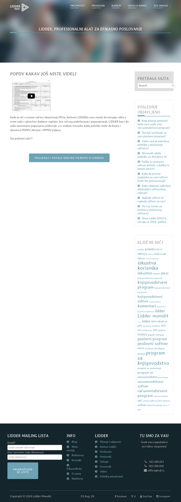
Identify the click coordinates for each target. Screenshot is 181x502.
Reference (77, 455)
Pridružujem (23, 471)
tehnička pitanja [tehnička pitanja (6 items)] (154, 405)
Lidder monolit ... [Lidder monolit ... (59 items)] (153, 318)
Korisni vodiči (107, 446)
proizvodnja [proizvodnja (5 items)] (163, 377)
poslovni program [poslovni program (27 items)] (152, 339)
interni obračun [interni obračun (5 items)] (152, 258)
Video (103, 471)
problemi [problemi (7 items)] (149, 348)
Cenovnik (105, 466)
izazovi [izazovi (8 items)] (156, 273)
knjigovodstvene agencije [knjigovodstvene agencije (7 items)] (150, 278)
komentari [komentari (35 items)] (147, 306)
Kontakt (76, 460)
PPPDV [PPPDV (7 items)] (141, 348)
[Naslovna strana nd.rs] (19, 7)
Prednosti (105, 451)
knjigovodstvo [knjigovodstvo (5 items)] (155, 302)
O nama (76, 473)
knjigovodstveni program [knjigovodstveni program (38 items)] (152, 284)
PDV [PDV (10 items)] (163, 325)
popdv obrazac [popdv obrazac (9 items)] (156, 334)
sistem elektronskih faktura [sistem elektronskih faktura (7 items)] (156, 400)
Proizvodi (105, 456)
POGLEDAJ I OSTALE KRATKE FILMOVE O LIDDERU (69, 157)
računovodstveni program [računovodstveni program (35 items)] (152, 393)
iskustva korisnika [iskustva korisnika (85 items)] (148, 265)
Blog (74, 441)
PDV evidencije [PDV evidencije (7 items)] (145, 330)
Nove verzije (72, 448)
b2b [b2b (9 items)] (158, 249)
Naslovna (77, 478)
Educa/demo (74, 468)
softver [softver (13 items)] (142, 405)
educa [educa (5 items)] (150, 254)
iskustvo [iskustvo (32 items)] (145, 273)
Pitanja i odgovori (110, 441)
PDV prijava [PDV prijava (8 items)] (159, 330)
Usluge (104, 461)
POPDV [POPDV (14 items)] (142, 334)
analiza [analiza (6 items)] (141, 249)
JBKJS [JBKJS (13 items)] (164, 273)
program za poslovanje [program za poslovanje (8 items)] (149, 368)
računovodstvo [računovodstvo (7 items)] (161, 396)
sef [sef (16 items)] (140, 400)
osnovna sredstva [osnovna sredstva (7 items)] (151, 325)
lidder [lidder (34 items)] (160, 311)
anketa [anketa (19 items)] (150, 249)
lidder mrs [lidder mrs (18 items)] (149, 321)
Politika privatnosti (111, 476)
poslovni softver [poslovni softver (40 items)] (153, 343)
